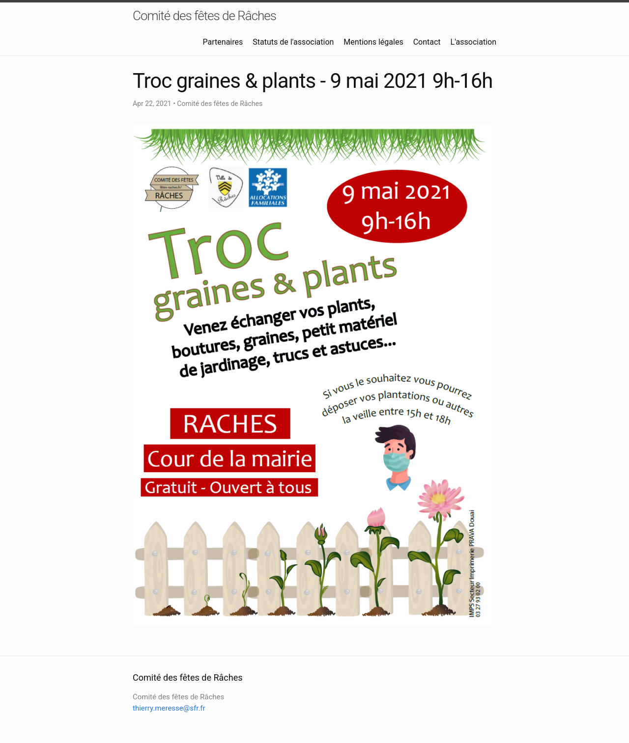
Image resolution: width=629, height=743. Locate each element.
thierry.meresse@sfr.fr (169, 708)
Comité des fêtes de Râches (204, 15)
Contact (427, 42)
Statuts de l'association (293, 42)
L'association (473, 42)
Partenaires (223, 42)
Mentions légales (373, 42)
